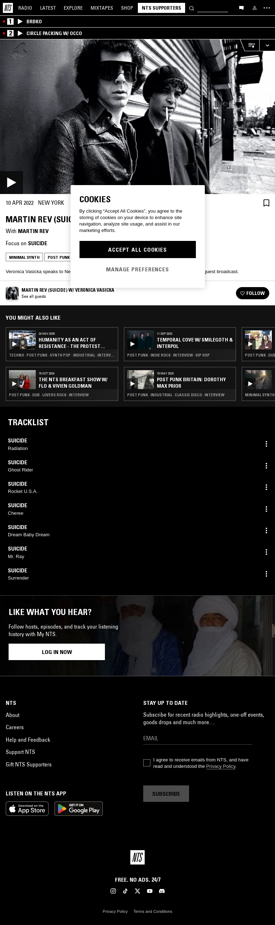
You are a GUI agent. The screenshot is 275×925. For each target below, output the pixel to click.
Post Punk (59, 257)
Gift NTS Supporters (29, 764)
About (12, 714)
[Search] (191, 7)
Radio (25, 8)
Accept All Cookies (137, 249)
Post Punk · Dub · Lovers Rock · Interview (49, 394)
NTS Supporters (161, 8)
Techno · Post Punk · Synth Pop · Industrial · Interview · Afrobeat (62, 355)
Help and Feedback (28, 739)
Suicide (37, 243)
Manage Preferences (137, 269)
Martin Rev (33, 230)
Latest (48, 8)
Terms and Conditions (153, 911)
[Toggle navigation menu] (266, 8)
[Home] (8, 8)
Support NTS (20, 751)
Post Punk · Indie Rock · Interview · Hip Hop (168, 355)
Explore (73, 8)
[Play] (137, 116)
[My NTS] (254, 8)
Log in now (57, 651)
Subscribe (166, 793)
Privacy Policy (220, 766)
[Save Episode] (266, 203)
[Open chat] (241, 7)
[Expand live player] (267, 45)
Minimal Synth (24, 257)
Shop (127, 8)
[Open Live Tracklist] (249, 45)
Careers (15, 727)
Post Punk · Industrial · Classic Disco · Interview (176, 394)
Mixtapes (102, 8)
